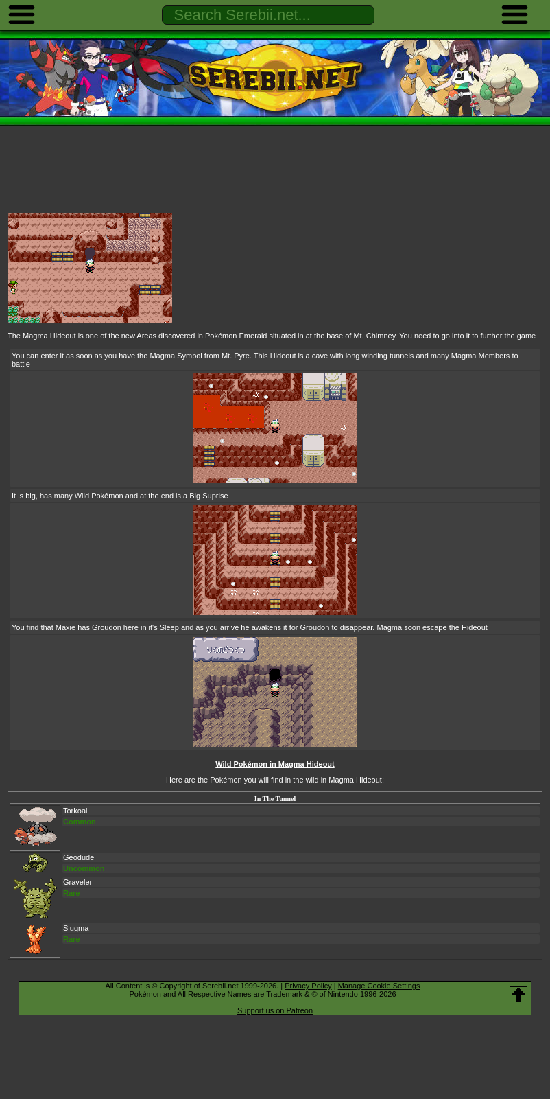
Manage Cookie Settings (379, 986)
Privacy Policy (308, 986)
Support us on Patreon (275, 1010)
